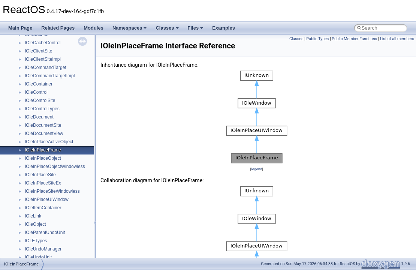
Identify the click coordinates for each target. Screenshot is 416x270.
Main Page (20, 28)
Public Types (317, 38)
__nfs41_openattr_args (48, 131)
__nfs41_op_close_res (47, 89)
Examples (223, 28)
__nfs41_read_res (43, 188)
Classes (167, 28)
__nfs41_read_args (44, 180)
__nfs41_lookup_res (45, 73)
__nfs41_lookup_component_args (59, 56)
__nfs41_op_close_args (48, 81)
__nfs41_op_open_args (48, 97)
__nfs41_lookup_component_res (57, 65)
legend (256, 169)
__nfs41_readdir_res (45, 238)
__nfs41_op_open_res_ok (51, 114)
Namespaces (129, 28)
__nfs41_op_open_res (47, 106)
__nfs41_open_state (45, 122)
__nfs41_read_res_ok (46, 197)
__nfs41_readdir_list (45, 229)
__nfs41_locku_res (44, 40)
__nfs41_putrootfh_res (47, 172)
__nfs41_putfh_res (43, 163)
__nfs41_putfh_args (44, 155)
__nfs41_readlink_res (46, 246)
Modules (93, 28)
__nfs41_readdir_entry (47, 221)
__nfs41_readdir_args (47, 205)
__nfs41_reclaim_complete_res (56, 254)
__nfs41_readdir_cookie (49, 213)
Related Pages (58, 28)
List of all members (397, 38)
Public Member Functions (354, 38)
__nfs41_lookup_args (46, 48)
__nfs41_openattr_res (47, 139)
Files (196, 28)
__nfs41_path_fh (41, 147)
